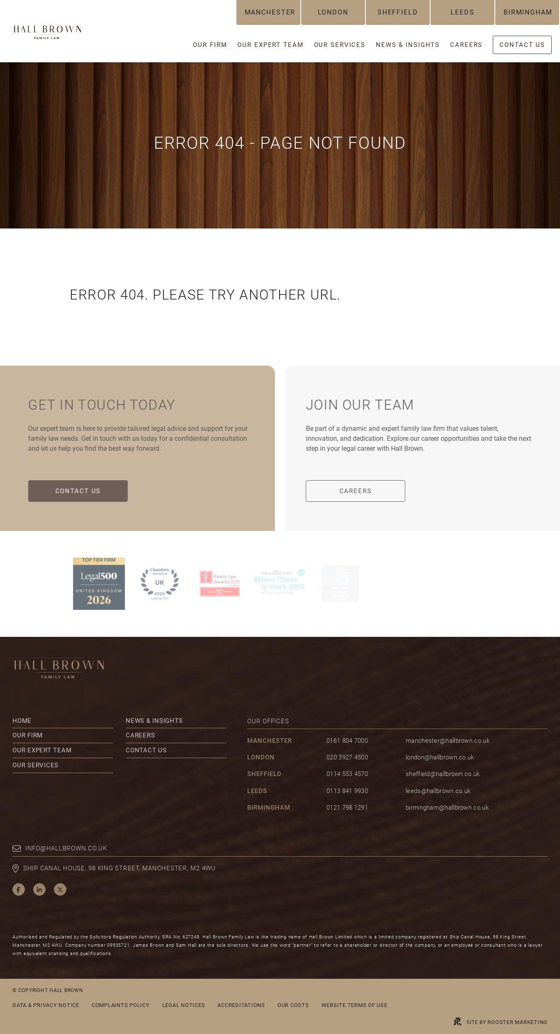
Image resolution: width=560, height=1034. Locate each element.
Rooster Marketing (517, 1022)
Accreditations (241, 1005)
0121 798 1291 (347, 807)
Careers (363, 491)
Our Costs (293, 1005)
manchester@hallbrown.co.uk (447, 740)
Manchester (270, 12)
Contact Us (70, 491)
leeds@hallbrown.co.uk (438, 791)
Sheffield (397, 12)
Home (22, 721)
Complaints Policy (121, 1005)
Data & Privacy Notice (45, 1005)
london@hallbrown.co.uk (440, 757)
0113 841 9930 (347, 791)
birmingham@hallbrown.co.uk (447, 807)
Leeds (462, 12)
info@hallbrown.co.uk (66, 848)
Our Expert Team (41, 750)
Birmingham (528, 12)
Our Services (35, 765)
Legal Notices (183, 1005)
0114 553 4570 (347, 774)
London (333, 12)
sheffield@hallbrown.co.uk (443, 774)
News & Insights (154, 721)
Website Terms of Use (354, 1005)
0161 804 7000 (347, 740)
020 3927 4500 (347, 757)
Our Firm (27, 735)
